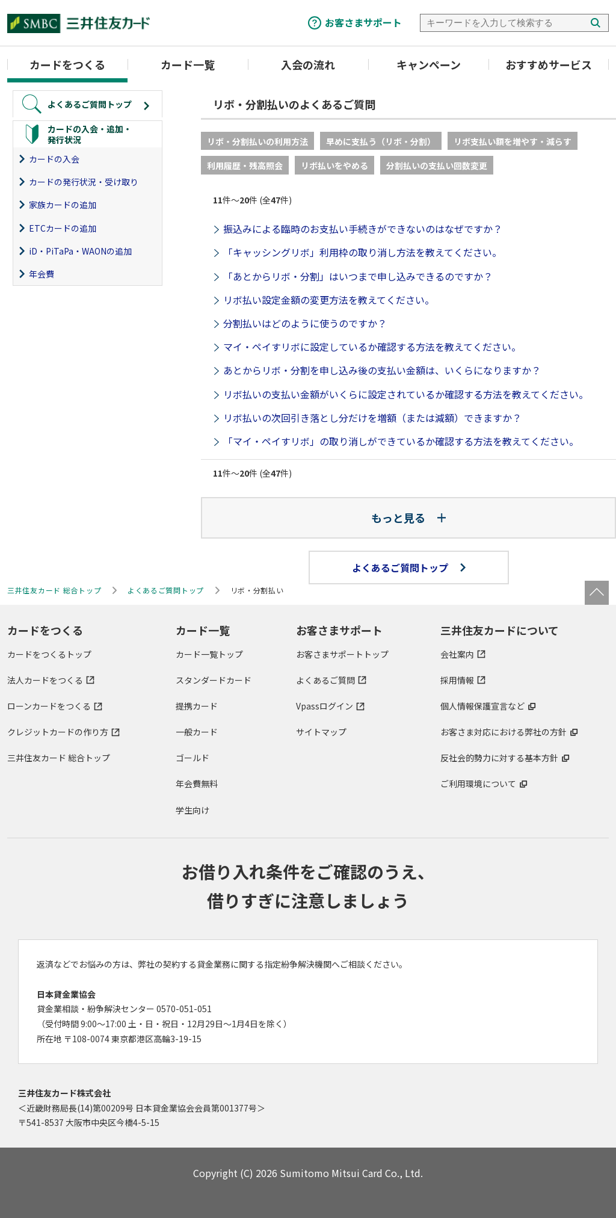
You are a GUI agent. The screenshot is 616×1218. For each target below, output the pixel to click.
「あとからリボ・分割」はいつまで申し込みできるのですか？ (358, 276)
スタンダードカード (213, 680)
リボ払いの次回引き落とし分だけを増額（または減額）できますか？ (372, 417)
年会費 (41, 274)
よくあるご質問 (325, 680)
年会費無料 (197, 783)
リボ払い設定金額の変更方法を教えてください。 (328, 299)
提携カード (197, 706)
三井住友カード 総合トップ (58, 758)
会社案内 (457, 654)
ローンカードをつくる (49, 706)
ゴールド (192, 758)
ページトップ (597, 593)
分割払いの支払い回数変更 (436, 165)
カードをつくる (67, 64)
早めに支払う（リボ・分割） (381, 141)
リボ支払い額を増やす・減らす (512, 141)
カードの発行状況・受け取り (83, 182)
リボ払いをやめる (334, 165)
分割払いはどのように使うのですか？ (305, 323)
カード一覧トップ (209, 654)
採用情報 (457, 680)
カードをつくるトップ (49, 654)
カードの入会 (54, 159)
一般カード (197, 732)
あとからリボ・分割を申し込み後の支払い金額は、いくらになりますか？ (382, 370)
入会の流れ (308, 64)
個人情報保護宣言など (482, 706)
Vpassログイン (324, 706)
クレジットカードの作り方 (57, 732)
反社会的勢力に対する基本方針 (499, 758)
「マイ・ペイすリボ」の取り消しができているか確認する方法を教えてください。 (401, 441)
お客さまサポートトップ (342, 654)
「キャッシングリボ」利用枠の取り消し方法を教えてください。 (362, 252)
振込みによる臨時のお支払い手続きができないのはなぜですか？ (362, 228)
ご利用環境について (478, 783)
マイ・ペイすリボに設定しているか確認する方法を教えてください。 (372, 346)
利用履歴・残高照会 (245, 165)
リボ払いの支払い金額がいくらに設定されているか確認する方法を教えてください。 (405, 394)
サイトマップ (321, 732)
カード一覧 (188, 64)
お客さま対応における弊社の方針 (503, 732)
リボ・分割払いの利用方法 (257, 141)
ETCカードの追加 (62, 228)
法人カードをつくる (45, 680)
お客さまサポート (363, 22)
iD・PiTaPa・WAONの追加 (80, 251)
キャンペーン (428, 64)
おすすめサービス (548, 64)
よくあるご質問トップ (409, 567)
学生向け (192, 810)
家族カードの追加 (62, 205)
